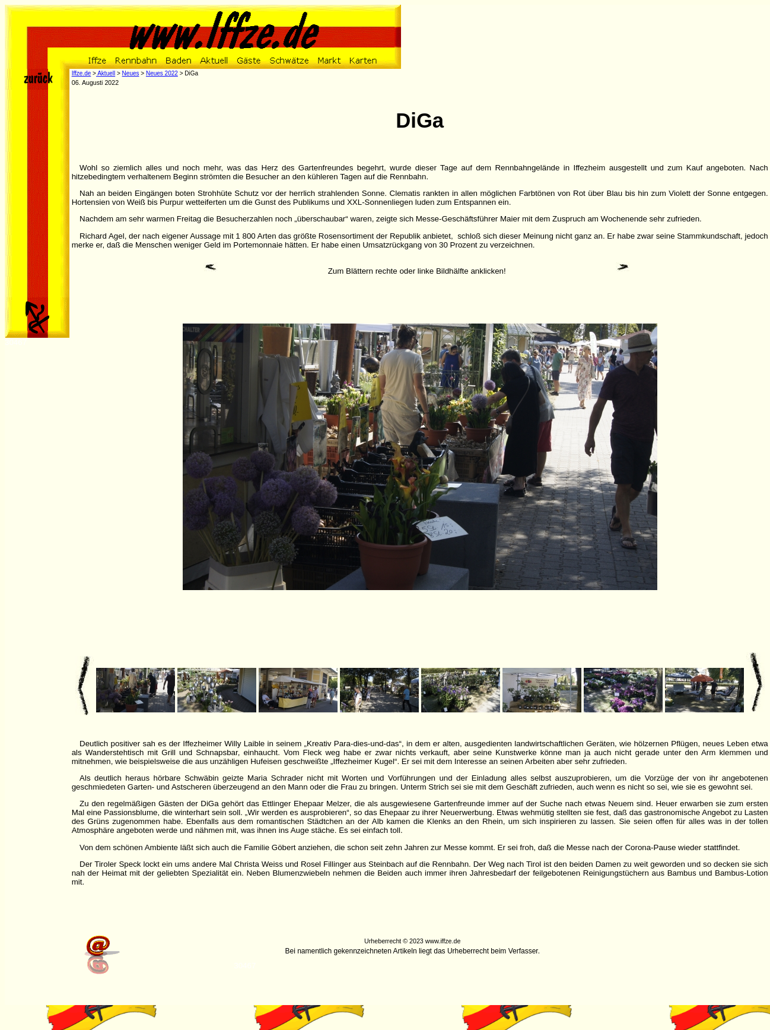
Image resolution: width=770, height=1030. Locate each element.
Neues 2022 (162, 73)
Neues (130, 73)
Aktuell (105, 73)
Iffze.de (81, 73)
